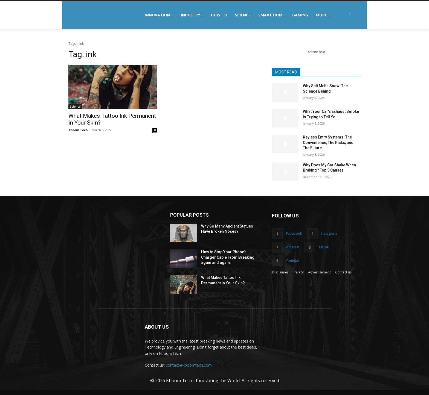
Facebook (294, 233)
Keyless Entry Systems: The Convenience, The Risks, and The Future (328, 142)
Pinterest (293, 247)
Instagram (329, 233)
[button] (349, 15)
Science (75, 106)
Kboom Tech (78, 130)
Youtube (292, 260)
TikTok (323, 247)
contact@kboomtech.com (189, 365)
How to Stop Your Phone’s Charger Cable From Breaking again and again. (227, 257)
